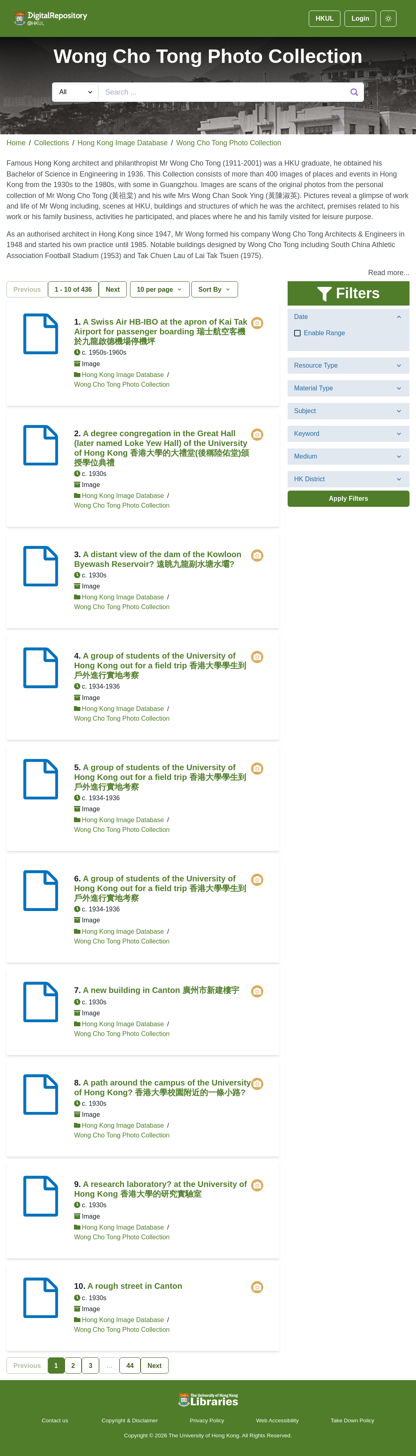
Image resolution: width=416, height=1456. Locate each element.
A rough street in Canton (134, 1286)
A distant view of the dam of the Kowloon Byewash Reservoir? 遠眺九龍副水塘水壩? (157, 559)
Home (16, 143)
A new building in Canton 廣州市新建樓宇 (161, 990)
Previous (27, 289)
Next (113, 289)
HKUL (325, 18)
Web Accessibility (277, 1420)
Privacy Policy (207, 1420)
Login (360, 18)
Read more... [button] (389, 273)
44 (130, 1365)
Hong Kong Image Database (123, 143)
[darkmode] (388, 19)
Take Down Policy (352, 1420)
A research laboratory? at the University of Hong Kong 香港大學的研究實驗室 (160, 1189)
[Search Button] (354, 92)
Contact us (56, 1420)
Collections (51, 143)
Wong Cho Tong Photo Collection (229, 143)
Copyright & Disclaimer (130, 1420)
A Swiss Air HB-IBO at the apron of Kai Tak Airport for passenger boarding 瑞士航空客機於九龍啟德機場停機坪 (160, 331)
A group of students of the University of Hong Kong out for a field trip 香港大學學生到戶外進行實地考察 (160, 665)
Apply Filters (348, 498)
